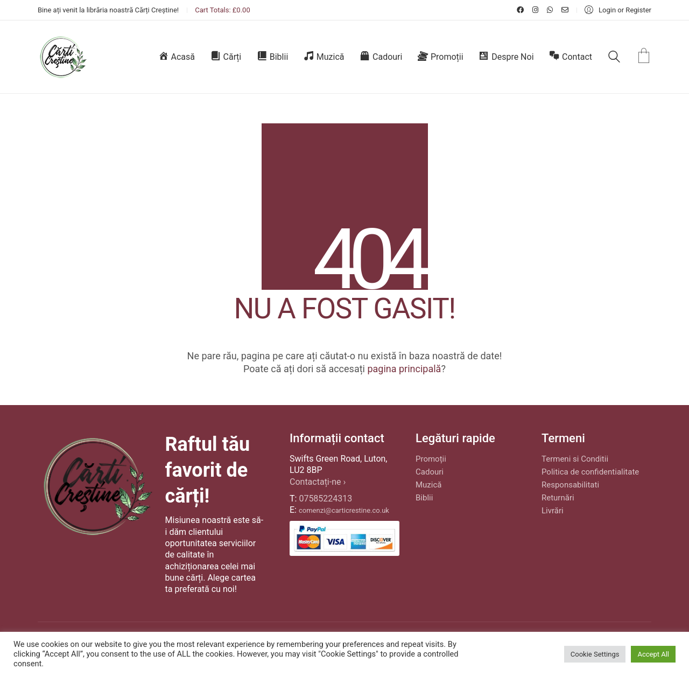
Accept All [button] (653, 654)
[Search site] (614, 58)
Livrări (553, 510)
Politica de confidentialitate (590, 472)
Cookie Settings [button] (595, 654)
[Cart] (643, 56)
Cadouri (430, 472)
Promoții (431, 459)
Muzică (428, 485)
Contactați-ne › (318, 482)
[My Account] (618, 10)
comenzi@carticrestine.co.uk (344, 510)
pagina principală (404, 368)
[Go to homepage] (63, 57)
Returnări (558, 498)
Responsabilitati (570, 485)
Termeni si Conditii (575, 459)
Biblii (424, 498)
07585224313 (325, 498)
